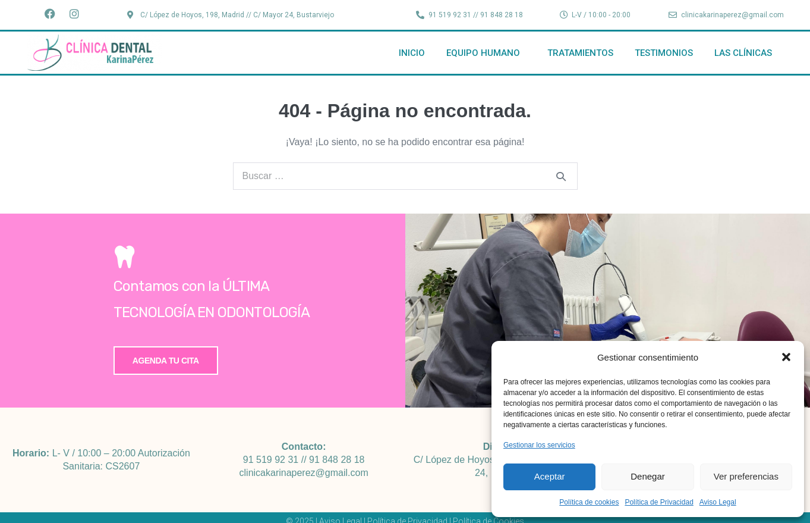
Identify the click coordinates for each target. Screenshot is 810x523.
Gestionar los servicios (539, 445)
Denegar (648, 476)
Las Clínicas (743, 53)
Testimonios (664, 53)
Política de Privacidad (659, 502)
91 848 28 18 (336, 460)
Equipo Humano (486, 53)
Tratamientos (580, 53)
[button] (786, 357)
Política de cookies (589, 502)
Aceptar (549, 476)
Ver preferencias (746, 476)
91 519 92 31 (270, 460)
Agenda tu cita (166, 360)
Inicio (412, 53)
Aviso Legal (717, 502)
